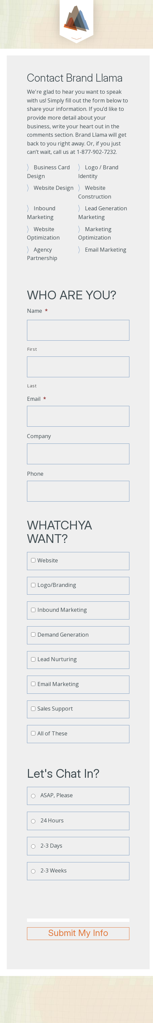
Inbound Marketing (62, 609)
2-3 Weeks (53, 870)
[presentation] (78, 900)
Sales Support (55, 708)
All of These (52, 733)
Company (39, 436)
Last (32, 386)
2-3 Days (51, 845)
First (32, 349)
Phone (35, 473)
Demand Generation (63, 634)
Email (36, 398)
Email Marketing (58, 684)
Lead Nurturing (57, 659)
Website (47, 560)
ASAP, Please (56, 795)
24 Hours (52, 820)
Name (37, 310)
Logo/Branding (56, 585)
